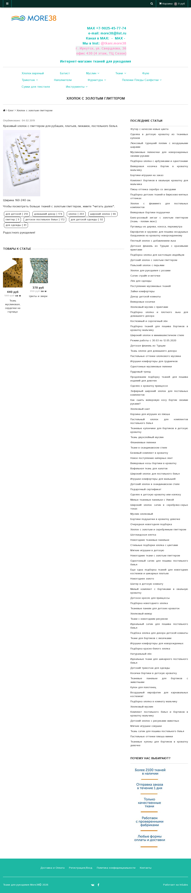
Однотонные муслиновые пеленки (151, 366)
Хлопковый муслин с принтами (149, 307)
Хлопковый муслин (141, 707)
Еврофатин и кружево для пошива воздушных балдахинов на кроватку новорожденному (159, 233)
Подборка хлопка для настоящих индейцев (157, 255)
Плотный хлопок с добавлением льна (153, 241)
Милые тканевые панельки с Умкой (152, 500)
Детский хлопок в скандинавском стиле (155, 484)
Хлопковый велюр (141, 614)
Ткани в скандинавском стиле (148, 448)
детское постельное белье (45, 219)
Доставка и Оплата (52, 868)
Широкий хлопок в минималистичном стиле (157, 335)
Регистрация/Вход (80, 868)
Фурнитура (97, 80)
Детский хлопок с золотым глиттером (153, 260)
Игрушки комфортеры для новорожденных (156, 643)
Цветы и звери (38, 296)
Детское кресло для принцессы (150, 598)
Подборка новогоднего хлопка (149, 603)
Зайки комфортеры (142, 291)
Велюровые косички (142, 302)
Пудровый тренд (140, 372)
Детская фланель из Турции (147, 346)
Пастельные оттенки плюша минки (151, 736)
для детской (17, 214)
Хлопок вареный (33, 73)
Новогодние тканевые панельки (149, 540)
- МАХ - (118, 38)
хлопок (76, 214)
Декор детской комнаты (145, 296)
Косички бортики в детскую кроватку (153, 673)
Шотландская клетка (143, 535)
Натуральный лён (140, 654)
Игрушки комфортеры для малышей (153, 479)
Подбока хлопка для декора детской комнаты (159, 633)
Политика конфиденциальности (115, 868)
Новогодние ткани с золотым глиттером (155, 555)
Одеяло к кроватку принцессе (149, 386)
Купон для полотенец (143, 687)
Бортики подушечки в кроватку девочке (155, 519)
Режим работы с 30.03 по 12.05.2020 (153, 340)
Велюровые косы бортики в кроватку (153, 463)
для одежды (16, 225)
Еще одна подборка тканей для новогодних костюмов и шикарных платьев (159, 571)
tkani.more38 (115, 43)
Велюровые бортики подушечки (150, 212)
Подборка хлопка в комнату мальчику (153, 701)
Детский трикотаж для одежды (150, 668)
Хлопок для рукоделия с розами (150, 270)
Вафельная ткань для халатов (148, 468)
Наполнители (63, 80)
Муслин (92, 73)
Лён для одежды (140, 281)
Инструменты (76, 87)
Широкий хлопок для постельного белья (155, 474)
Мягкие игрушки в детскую (147, 550)
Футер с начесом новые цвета (149, 129)
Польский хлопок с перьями (147, 265)
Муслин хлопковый (141, 514)
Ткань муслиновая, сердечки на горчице (12, 306)
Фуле (145, 73)
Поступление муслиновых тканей (150, 286)
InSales (184, 885)
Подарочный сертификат (145, 489)
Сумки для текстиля (36, 87)
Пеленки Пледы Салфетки (142, 80)
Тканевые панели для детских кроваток (155, 608)
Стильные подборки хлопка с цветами (154, 545)
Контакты (145, 868)
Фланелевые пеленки (143, 442)
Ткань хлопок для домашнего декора (153, 351)
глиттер (12, 219)
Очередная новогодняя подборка (151, 524)
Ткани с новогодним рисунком (149, 619)
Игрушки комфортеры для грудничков (154, 361)
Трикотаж (30, 80)
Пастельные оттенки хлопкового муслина (155, 356)
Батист (65, 73)
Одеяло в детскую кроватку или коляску (155, 494)
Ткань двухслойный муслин (147, 437)
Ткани (120, 73)
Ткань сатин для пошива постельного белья (157, 731)
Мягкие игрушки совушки (146, 726)
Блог (11, 110)
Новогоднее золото (142, 579)
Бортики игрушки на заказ (146, 175)
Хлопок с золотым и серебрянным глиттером (158, 529)
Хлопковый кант (140, 409)
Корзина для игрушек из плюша (150, 414)
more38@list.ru (113, 33)
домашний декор (48, 214)
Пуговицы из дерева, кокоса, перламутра (156, 227)
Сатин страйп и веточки (145, 276)
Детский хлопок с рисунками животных (154, 721)
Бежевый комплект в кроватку (149, 453)
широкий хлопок (103, 214)
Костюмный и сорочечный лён (148, 321)
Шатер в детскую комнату (146, 584)
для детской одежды (87, 219)
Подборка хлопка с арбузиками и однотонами (159, 161)
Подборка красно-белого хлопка (150, 649)
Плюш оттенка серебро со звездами (153, 189)
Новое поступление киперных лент (151, 458)
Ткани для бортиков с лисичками (150, 638)
